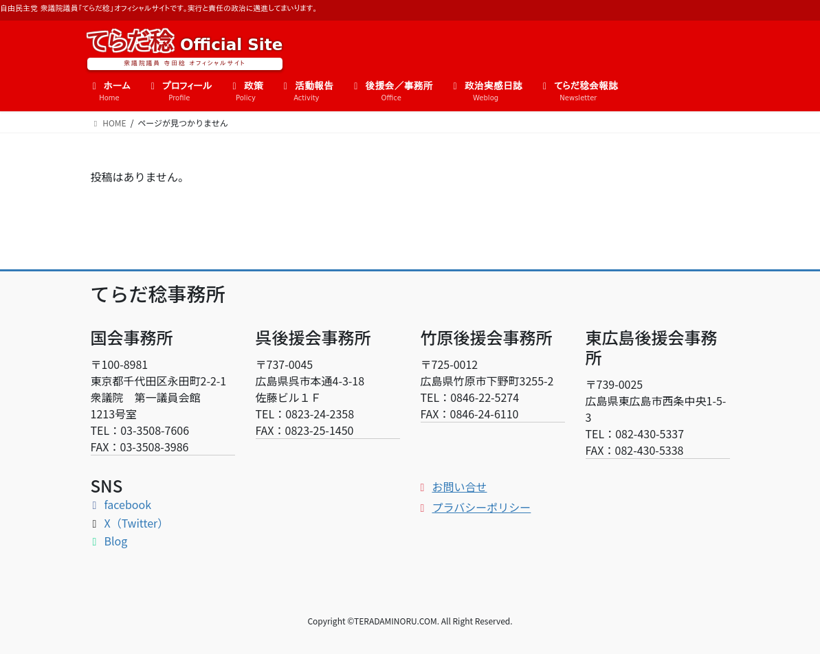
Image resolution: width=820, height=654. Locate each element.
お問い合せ (453, 486)
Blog (109, 540)
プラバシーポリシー (475, 507)
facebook (121, 504)
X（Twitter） (130, 523)
